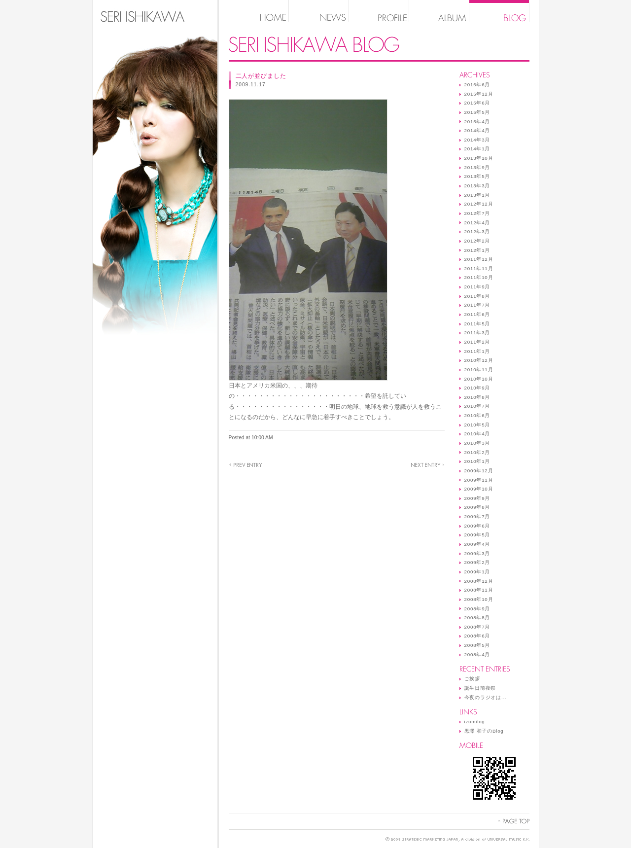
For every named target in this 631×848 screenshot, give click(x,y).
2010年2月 (477, 452)
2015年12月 (478, 94)
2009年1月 (477, 571)
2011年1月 (477, 351)
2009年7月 (477, 516)
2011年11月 (478, 268)
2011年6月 (477, 314)
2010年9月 (477, 387)
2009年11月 (478, 480)
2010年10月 (478, 379)
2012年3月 (477, 231)
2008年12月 (478, 581)
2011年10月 (478, 277)
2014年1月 (477, 148)
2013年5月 (477, 176)
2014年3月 (477, 139)
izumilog (474, 721)
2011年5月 (477, 323)
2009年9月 (477, 498)
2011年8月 (477, 296)
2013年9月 (477, 167)
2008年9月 (477, 608)
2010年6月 (477, 415)
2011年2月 (477, 342)
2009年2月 (477, 562)
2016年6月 (477, 84)
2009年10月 (478, 489)
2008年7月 (477, 627)
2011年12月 (478, 259)
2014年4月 (477, 130)
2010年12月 (478, 360)
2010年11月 (478, 369)
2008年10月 (478, 599)
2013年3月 (477, 185)
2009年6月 (477, 526)
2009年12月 (478, 470)
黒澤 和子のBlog (484, 731)
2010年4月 (477, 433)
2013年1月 (477, 195)
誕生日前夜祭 (480, 688)
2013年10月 (478, 158)
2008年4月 (477, 654)
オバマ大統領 (245, 464)
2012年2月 (477, 241)
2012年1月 (477, 250)
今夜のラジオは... (485, 697)
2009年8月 (477, 507)
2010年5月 (477, 424)
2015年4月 (477, 121)
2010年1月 (477, 461)
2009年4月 (477, 544)
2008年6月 (477, 635)
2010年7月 (477, 406)
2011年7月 (477, 305)
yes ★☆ (428, 464)
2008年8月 (477, 617)
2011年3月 (477, 332)
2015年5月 (477, 112)
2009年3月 (477, 553)
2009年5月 (477, 534)
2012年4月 (477, 222)
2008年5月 (477, 645)
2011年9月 (477, 286)
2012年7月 (477, 213)
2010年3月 (477, 443)
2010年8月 (477, 397)
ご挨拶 (472, 678)
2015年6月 (477, 103)
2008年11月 (478, 590)
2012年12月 (478, 204)
